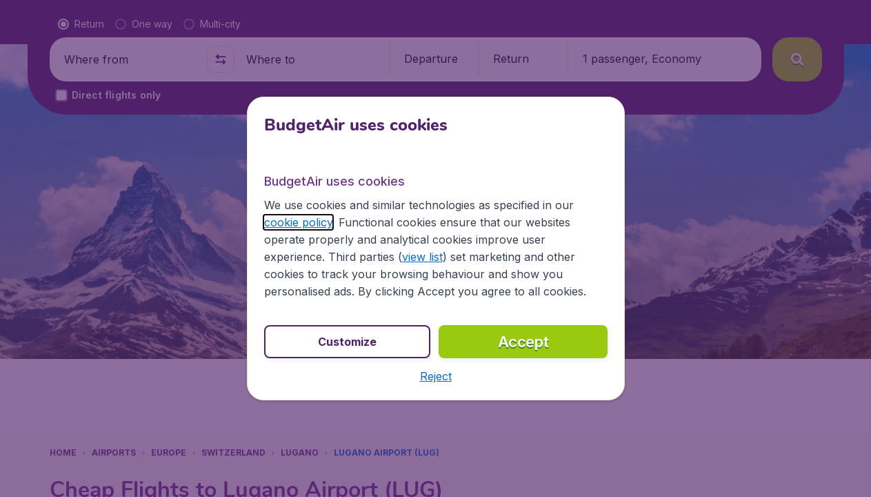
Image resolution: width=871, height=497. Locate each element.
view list (422, 257)
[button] (436, 376)
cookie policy (298, 222)
